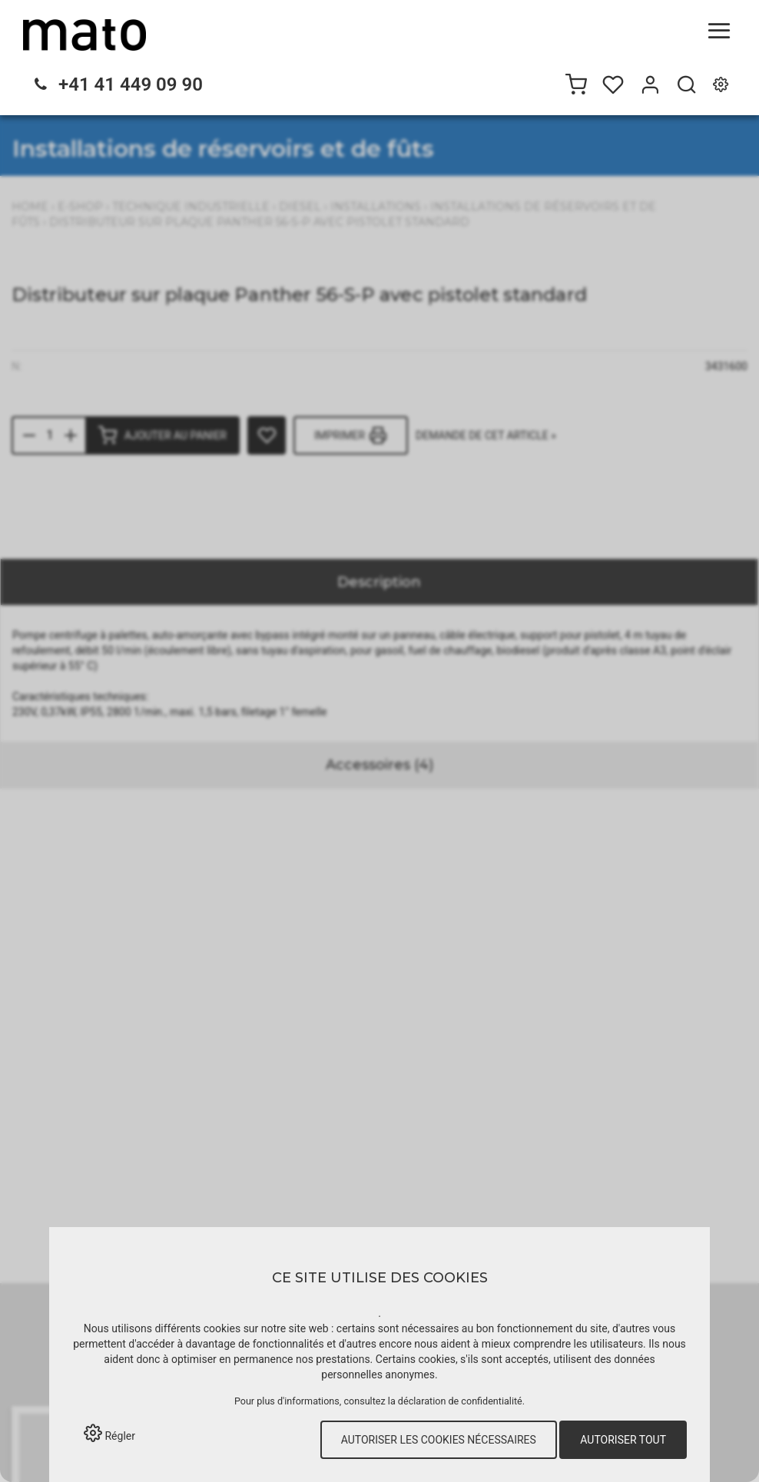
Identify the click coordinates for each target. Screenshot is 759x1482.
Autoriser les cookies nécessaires (438, 1440)
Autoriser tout (623, 1440)
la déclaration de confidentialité (455, 1401)
